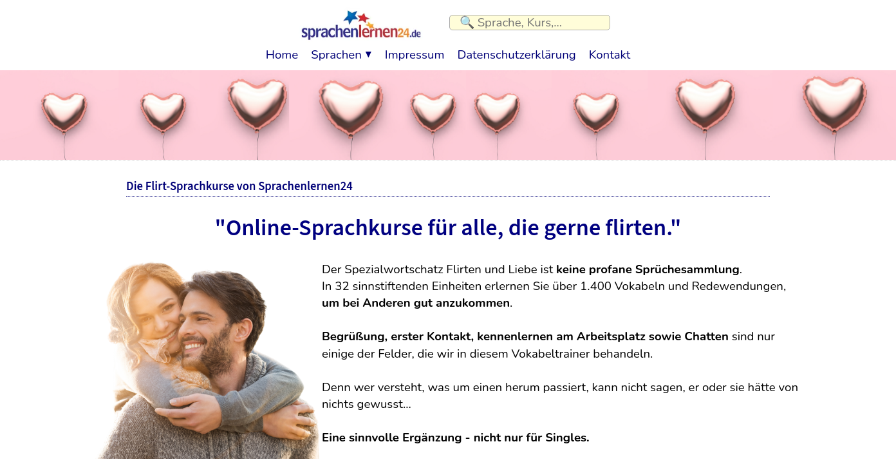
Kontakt (609, 51)
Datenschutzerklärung (516, 51)
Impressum (415, 51)
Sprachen (336, 51)
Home (282, 51)
